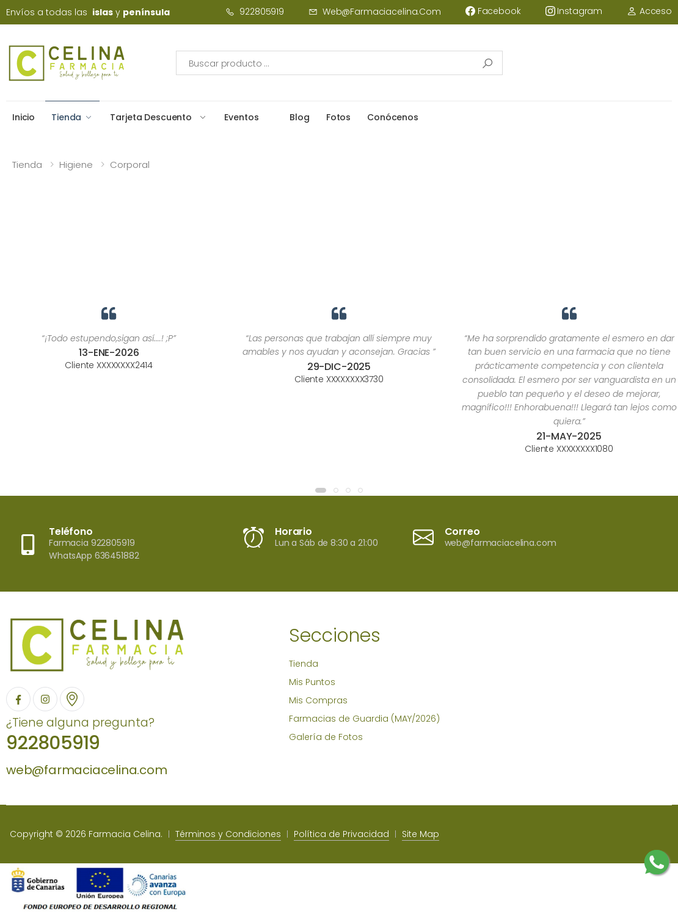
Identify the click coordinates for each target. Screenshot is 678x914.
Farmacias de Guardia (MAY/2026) (364, 719)
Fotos (338, 117)
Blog (299, 117)
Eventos (241, 117)
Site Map (420, 834)
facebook (493, 11)
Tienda (66, 117)
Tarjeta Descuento (151, 117)
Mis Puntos (312, 682)
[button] (321, 490)
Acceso (649, 11)
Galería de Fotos (326, 737)
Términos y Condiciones (228, 834)
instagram (574, 11)
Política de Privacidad (341, 834)
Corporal (130, 164)
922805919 (254, 11)
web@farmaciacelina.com (374, 11)
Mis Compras (318, 700)
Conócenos (392, 117)
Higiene (76, 164)
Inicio (23, 117)
